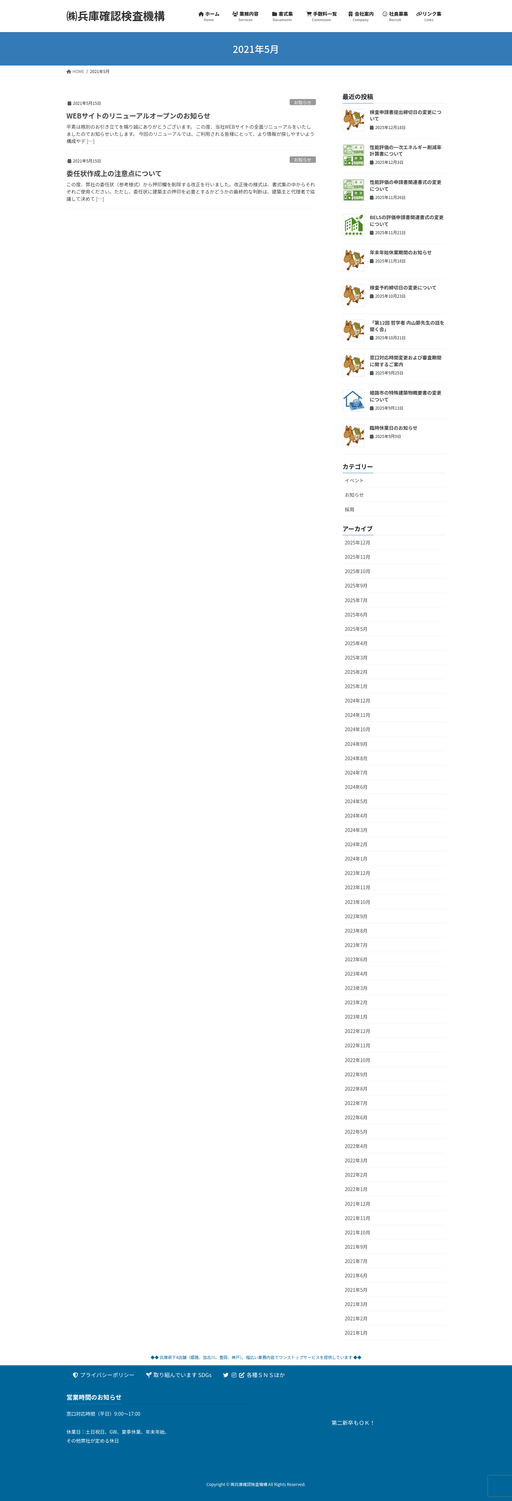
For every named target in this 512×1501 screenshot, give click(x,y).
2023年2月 (356, 1002)
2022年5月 (356, 1131)
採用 (350, 509)
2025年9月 (356, 585)
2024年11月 (358, 714)
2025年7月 (356, 600)
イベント (354, 480)
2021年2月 (356, 1318)
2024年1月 (356, 858)
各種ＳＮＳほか (253, 1375)
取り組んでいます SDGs (178, 1375)
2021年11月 (358, 1218)
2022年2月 (356, 1174)
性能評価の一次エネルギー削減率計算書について (406, 150)
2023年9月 (356, 916)
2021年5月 (356, 1289)
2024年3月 (356, 829)
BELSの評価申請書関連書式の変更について (407, 220)
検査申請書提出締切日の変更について (406, 115)
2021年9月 (356, 1246)
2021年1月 (356, 1332)
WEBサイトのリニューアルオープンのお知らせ (139, 116)
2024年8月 (356, 758)
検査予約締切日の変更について (403, 287)
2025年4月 (356, 643)
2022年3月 (356, 1160)
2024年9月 (356, 743)
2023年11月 (358, 887)
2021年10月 (358, 1232)
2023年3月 (356, 988)
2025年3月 (356, 657)
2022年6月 (356, 1117)
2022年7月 (356, 1103)
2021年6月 (356, 1275)
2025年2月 (356, 671)
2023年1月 (356, 1016)
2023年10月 (358, 901)
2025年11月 (358, 556)
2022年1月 (356, 1189)
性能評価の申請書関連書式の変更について (406, 185)
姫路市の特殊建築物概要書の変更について (406, 396)
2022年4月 (356, 1146)
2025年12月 (358, 542)
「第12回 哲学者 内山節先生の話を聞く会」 (407, 326)
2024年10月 (358, 729)
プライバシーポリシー (103, 1375)
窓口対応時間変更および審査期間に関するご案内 (406, 361)
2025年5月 (356, 628)
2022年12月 (358, 1031)
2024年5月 (356, 801)
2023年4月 (356, 973)
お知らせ (303, 102)
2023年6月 (356, 959)
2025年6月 (356, 614)
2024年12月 (358, 700)
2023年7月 (356, 944)
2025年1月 (356, 686)
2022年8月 (356, 1088)
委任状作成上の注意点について (114, 173)
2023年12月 (358, 872)
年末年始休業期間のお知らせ (401, 252)
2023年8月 (356, 930)
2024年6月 (356, 786)
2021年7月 (356, 1261)
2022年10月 (358, 1060)
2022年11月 (358, 1045)
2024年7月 (356, 772)
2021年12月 (358, 1203)
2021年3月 (356, 1304)
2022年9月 (356, 1074)
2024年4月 (356, 815)
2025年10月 (358, 571)
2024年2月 (356, 844)
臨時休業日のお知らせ (394, 427)
